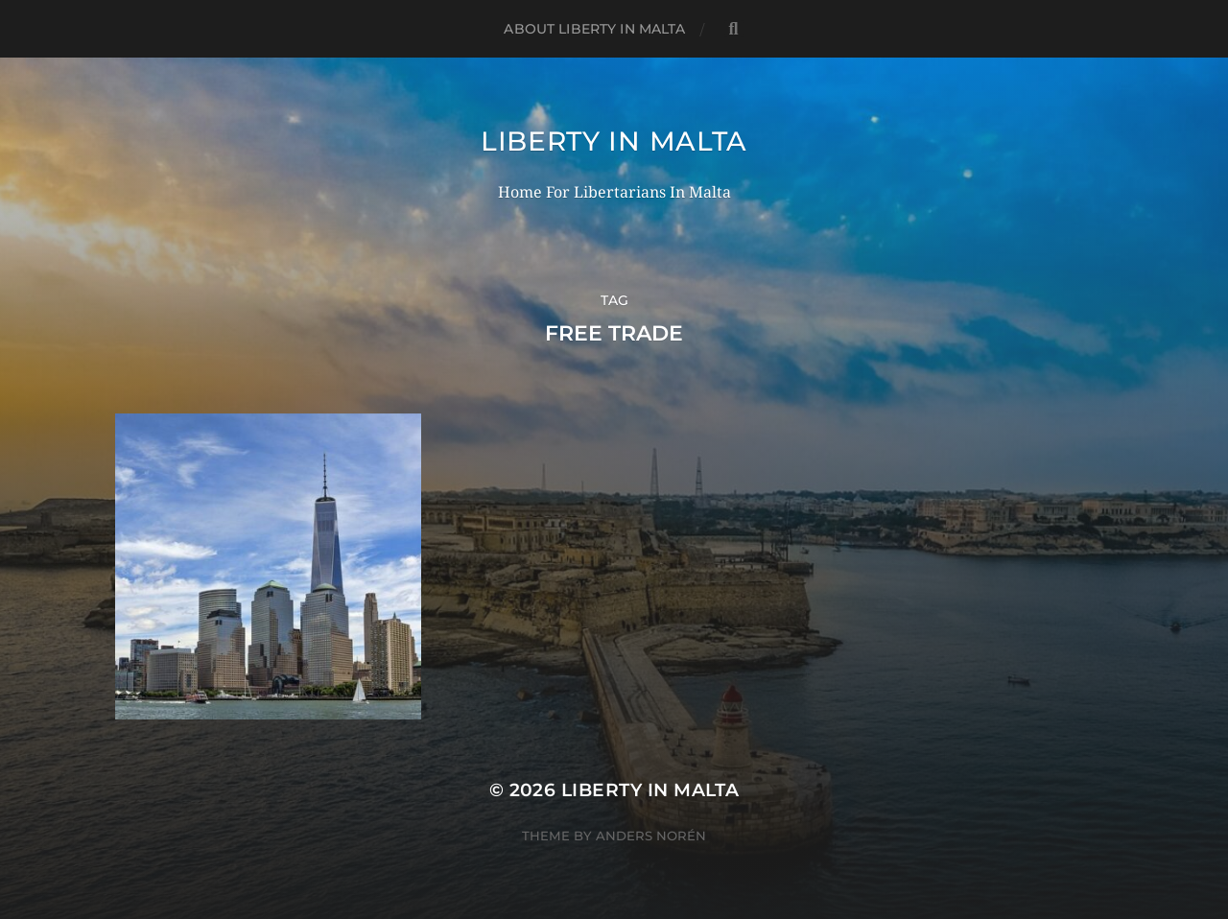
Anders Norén (651, 835)
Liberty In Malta (614, 141)
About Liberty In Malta (594, 28)
